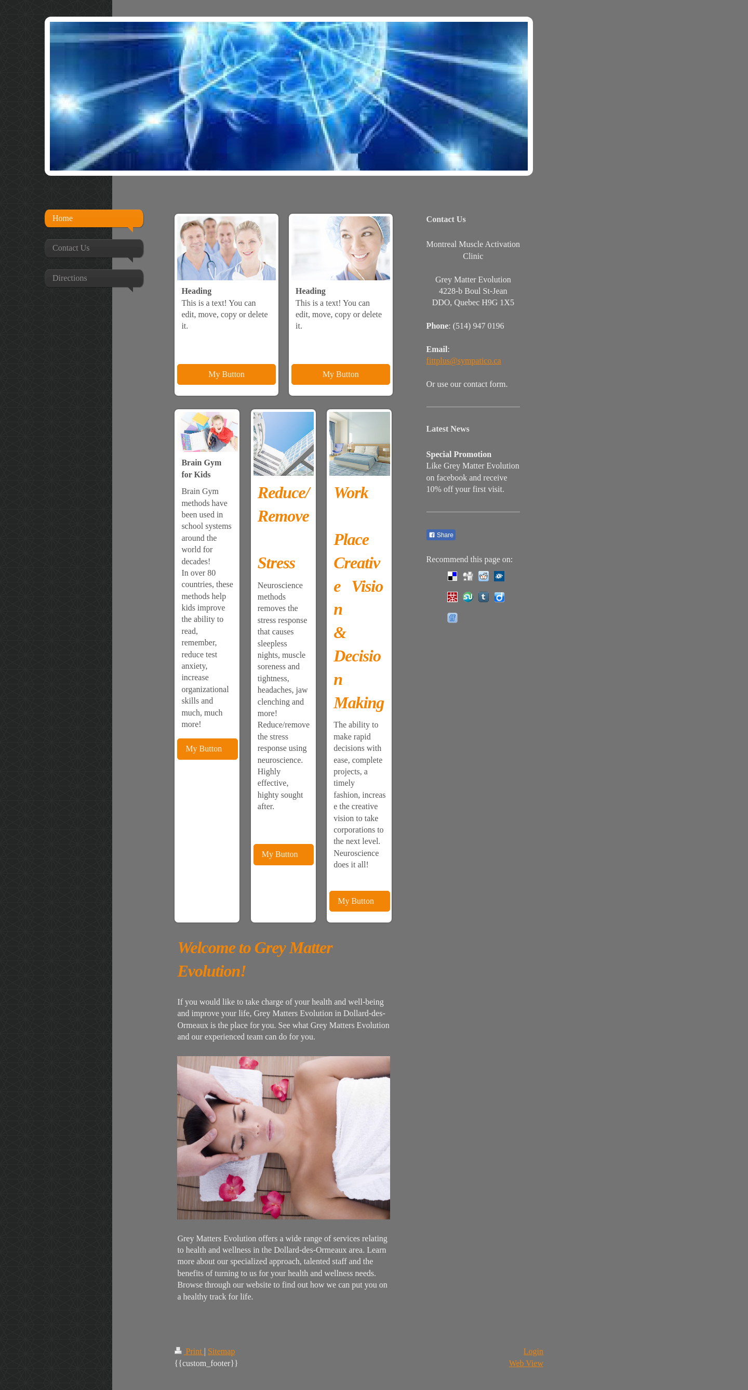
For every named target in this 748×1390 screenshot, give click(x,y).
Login (533, 1351)
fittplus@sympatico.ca (463, 360)
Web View (526, 1363)
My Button (226, 374)
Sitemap (221, 1351)
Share (441, 535)
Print (189, 1351)
